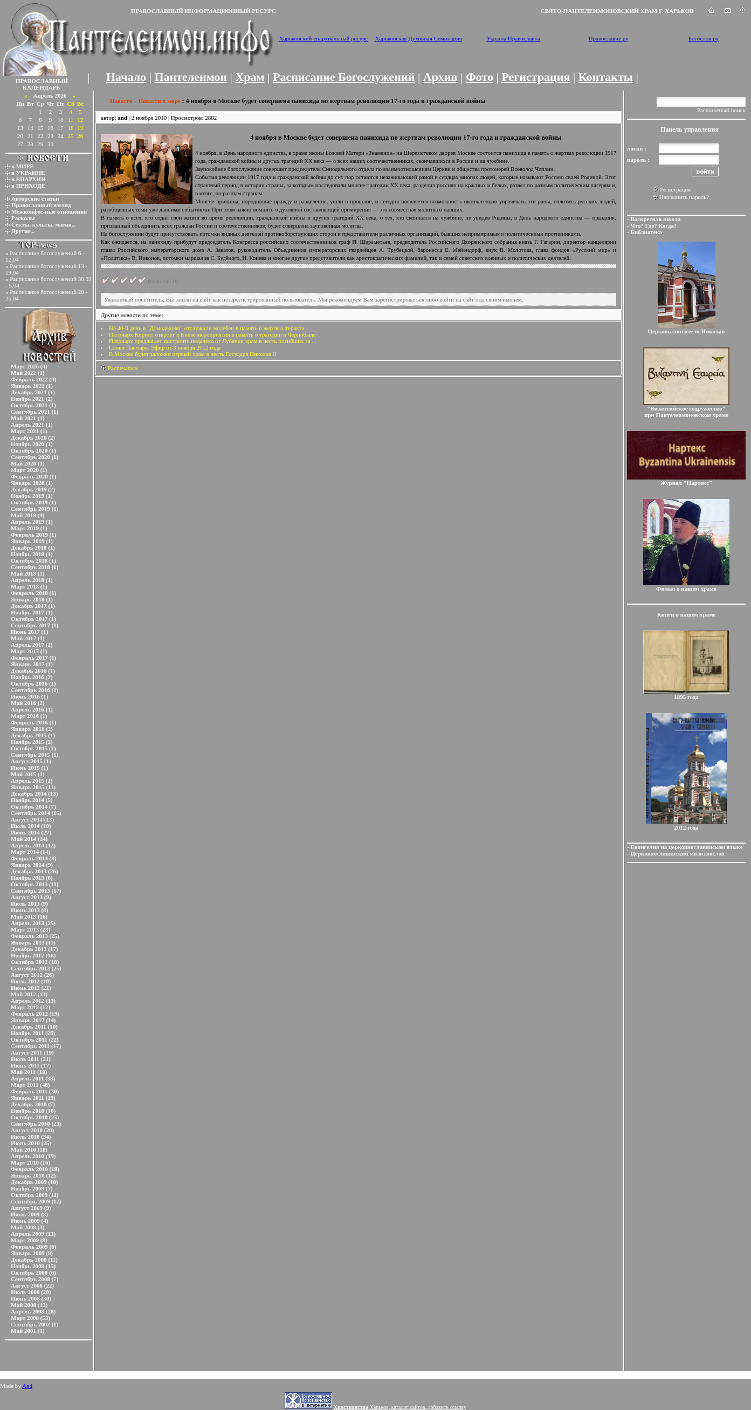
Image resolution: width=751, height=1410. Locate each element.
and (122, 117)
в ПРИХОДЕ (28, 185)
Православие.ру (609, 38)
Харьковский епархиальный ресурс (323, 38)
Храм (249, 77)
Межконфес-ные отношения (49, 211)
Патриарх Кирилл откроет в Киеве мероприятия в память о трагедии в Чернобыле (212, 334)
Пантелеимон (191, 77)
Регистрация (535, 77)
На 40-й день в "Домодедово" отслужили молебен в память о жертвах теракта (206, 328)
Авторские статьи (35, 198)
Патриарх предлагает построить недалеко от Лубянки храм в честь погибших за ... (212, 341)
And (27, 1385)
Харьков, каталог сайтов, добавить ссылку (400, 1407)
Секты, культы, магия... (43, 224)
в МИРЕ (22, 166)
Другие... (23, 231)
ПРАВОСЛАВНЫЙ (42, 81)
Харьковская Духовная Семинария (418, 38)
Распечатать (119, 368)
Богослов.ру (703, 38)
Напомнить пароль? (684, 197)
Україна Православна (514, 38)
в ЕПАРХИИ (28, 179)
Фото (479, 77)
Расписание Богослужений (344, 77)
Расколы (23, 218)
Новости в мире (160, 101)
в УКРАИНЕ (28, 172)
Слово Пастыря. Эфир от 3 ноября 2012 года (165, 347)
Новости (121, 101)
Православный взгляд (41, 205)
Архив (440, 77)
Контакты (605, 77)
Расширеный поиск (721, 110)
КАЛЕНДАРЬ (41, 87)
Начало (126, 77)
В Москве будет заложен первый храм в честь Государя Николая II (193, 354)
